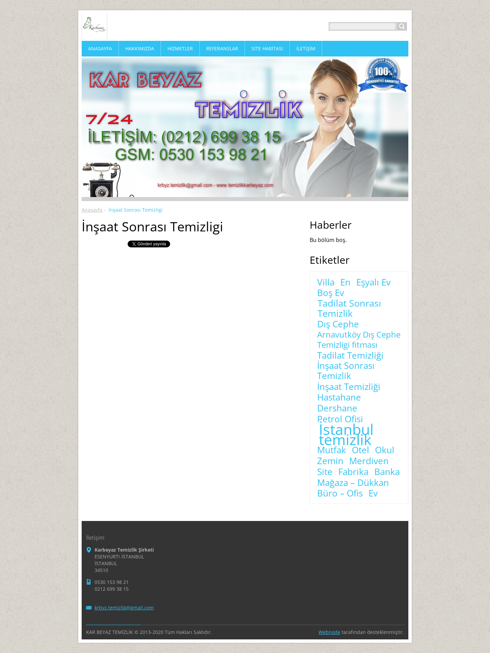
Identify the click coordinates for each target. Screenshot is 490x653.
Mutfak (331, 450)
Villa (325, 282)
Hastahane (339, 397)
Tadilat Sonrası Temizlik (349, 308)
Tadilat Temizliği (350, 355)
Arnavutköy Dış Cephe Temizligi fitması (359, 339)
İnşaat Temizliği (348, 387)
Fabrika (353, 472)
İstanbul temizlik (346, 434)
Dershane (337, 408)
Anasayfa (92, 210)
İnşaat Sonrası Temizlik (346, 371)
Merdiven (369, 461)
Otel (360, 450)
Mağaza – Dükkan (353, 483)
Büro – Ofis (340, 493)
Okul (384, 450)
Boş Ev (330, 293)
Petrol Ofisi (340, 419)
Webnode (329, 632)
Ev (373, 493)
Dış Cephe (338, 324)
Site (324, 472)
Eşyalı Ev (373, 282)
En (345, 282)
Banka (387, 472)
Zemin (330, 461)
